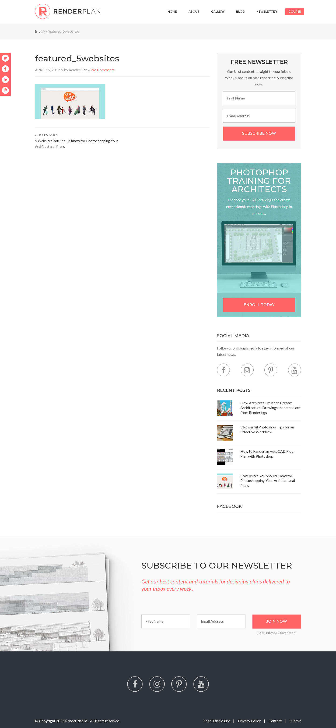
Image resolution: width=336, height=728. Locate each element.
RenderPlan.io (76, 720)
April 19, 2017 (47, 69)
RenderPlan (78, 69)
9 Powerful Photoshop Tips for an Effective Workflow (267, 429)
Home (172, 11)
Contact (275, 720)
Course (295, 11)
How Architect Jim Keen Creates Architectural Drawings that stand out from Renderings (270, 407)
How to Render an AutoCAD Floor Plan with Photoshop (267, 453)
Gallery (217, 11)
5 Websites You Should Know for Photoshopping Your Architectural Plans (267, 481)
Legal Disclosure (217, 720)
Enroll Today (259, 305)
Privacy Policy (249, 720)
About (194, 11)
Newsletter (266, 11)
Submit (295, 720)
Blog (240, 11)
